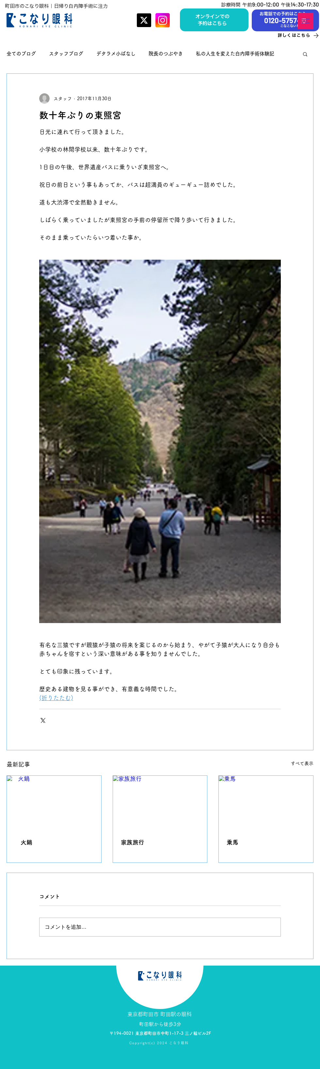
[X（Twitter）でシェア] (42, 720)
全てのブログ (21, 53)
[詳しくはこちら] (292, 35)
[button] (305, 21)
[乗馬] (266, 802)
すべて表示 (302, 763)
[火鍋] (54, 802)
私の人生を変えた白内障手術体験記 (235, 53)
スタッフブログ (66, 53)
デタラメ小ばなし (116, 53)
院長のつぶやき (166, 53)
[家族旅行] (160, 802)
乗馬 (232, 842)
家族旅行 (132, 842)
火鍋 (23, 842)
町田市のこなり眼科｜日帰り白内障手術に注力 (56, 6)
